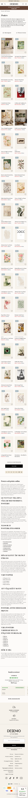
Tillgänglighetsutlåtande (7, 768)
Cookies (17, 765)
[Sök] (4, 4)
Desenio (3, 11)
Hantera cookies (18, 768)
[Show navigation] (2, 4)
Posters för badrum (7, 545)
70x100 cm (5, 644)
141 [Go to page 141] (19, 472)
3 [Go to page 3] (13, 472)
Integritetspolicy (18, 763)
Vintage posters (6, 548)
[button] (22, 792)
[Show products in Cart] (26, 4)
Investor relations (9, 756)
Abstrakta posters (7, 549)
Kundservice (17, 756)
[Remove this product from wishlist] (11, 52)
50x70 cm (5, 642)
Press (12, 758)
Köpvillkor (17, 761)
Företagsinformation (8, 761)
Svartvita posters (7, 546)
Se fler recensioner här (14, 698)
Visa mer (14, 466)
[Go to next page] (21, 472)
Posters (8, 11)
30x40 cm (5, 639)
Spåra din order (18, 758)
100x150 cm (6, 645)
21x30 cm (5, 638)
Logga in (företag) (9, 774)
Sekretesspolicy (14, 749)
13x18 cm (5, 636)
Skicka (14, 745)
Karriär (11, 763)
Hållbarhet (10, 765)
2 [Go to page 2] (11, 472)
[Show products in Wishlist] (23, 4)
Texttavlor (5, 551)
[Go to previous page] (6, 472)
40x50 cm (5, 641)
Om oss (11, 754)
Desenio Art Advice (19, 754)
